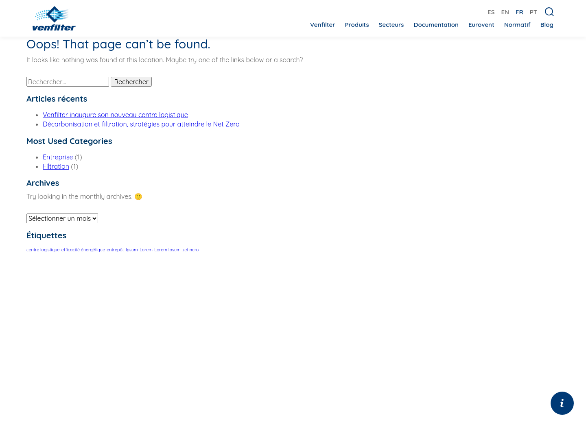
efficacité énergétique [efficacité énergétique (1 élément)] (83, 250)
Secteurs (391, 24)
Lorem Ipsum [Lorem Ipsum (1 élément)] (167, 250)
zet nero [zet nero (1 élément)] (190, 250)
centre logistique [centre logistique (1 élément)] (42, 250)
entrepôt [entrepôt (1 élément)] (115, 250)
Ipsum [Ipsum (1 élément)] (132, 250)
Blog (546, 24)
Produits (357, 24)
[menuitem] (491, 11)
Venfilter (322, 24)
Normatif (517, 24)
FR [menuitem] (519, 12)
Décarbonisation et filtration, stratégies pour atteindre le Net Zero (141, 124)
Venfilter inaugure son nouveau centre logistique (115, 115)
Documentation (436, 24)
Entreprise (58, 157)
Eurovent (481, 24)
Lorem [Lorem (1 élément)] (146, 250)
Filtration (56, 166)
